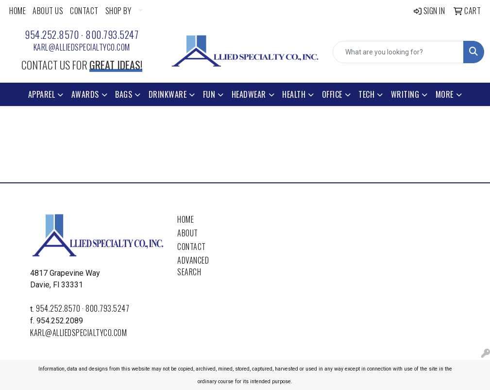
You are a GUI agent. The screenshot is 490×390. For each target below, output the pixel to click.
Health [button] (293, 94)
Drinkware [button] (168, 94)
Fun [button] (209, 94)
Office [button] (332, 94)
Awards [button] (85, 94)
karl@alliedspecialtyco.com (82, 47)
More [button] (445, 94)
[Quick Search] (398, 52)
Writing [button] (405, 94)
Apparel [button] (41, 94)
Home (185, 219)
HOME (17, 11)
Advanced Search (193, 266)
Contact (191, 246)
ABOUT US (48, 11)
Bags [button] (123, 94)
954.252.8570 (52, 34)
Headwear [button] (249, 94)
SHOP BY (118, 11)
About (187, 233)
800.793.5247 (111, 34)
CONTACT (84, 11)
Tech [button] (366, 94)
